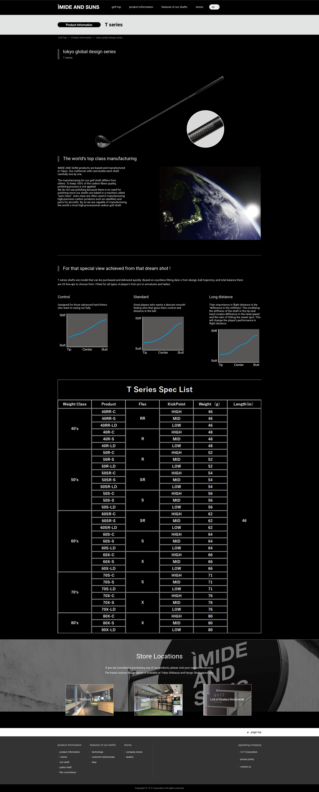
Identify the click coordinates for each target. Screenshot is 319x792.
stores (199, 7)
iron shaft (64, 762)
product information (141, 7)
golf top (116, 7)
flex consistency (68, 772)
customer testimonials (103, 757)
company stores (134, 752)
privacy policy (247, 759)
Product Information (81, 37)
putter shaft (66, 767)
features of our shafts (174, 7)
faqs (94, 762)
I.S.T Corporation (248, 752)
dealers (130, 757)
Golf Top (62, 37)
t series (63, 757)
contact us (245, 766)
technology (97, 752)
